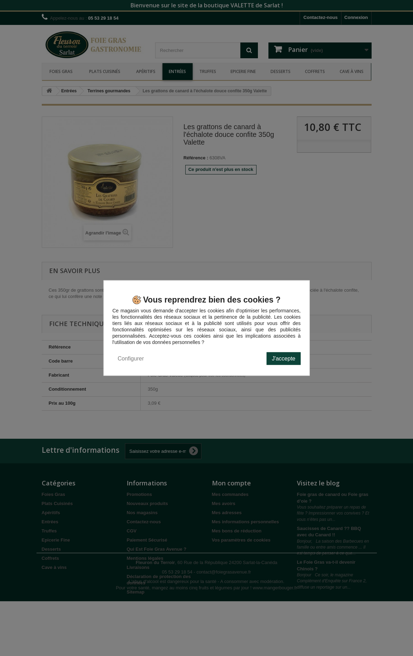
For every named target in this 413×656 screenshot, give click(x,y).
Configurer (131, 359)
